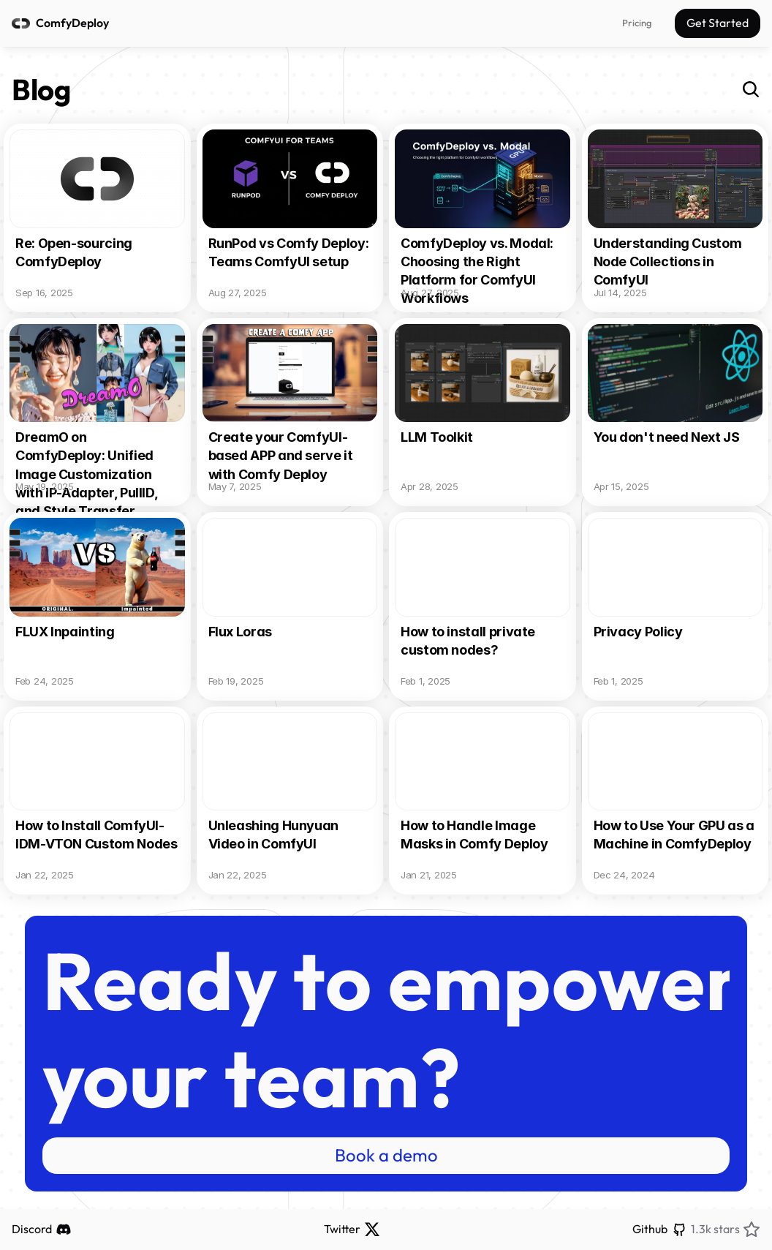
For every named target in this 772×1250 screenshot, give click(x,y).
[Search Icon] (750, 89)
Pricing (636, 23)
